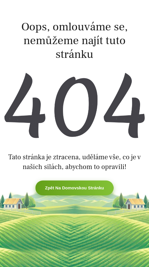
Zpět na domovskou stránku (74, 187)
